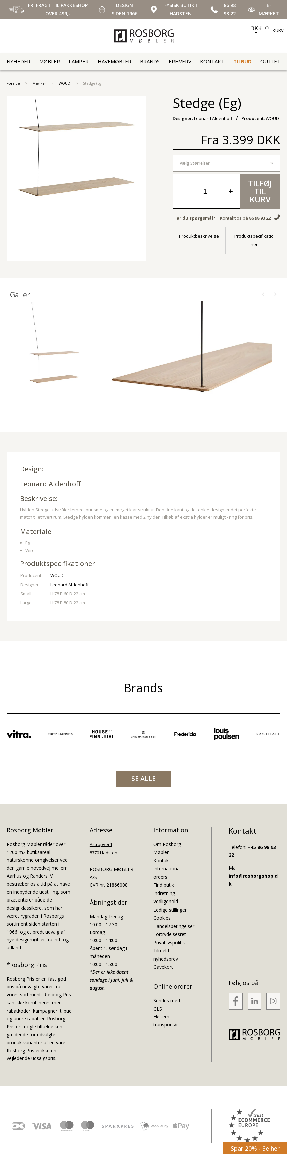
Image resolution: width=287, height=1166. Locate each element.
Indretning (164, 893)
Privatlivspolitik (169, 942)
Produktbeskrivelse (199, 236)
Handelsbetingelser (173, 926)
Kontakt (212, 61)
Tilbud (242, 61)
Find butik (163, 885)
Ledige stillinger (170, 910)
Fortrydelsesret (169, 934)
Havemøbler (114, 61)
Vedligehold (165, 901)
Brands (150, 61)
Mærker (39, 83)
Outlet (270, 61)
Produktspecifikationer (254, 240)
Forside (13, 83)
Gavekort (163, 967)
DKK (256, 28)
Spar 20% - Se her (255, 1148)
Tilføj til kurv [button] (260, 191)
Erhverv (180, 61)
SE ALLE (143, 778)
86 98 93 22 (260, 218)
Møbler (49, 61)
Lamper (79, 61)
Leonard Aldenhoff (50, 483)
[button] (263, 295)
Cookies (162, 918)
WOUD (64, 83)
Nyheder (18, 61)
